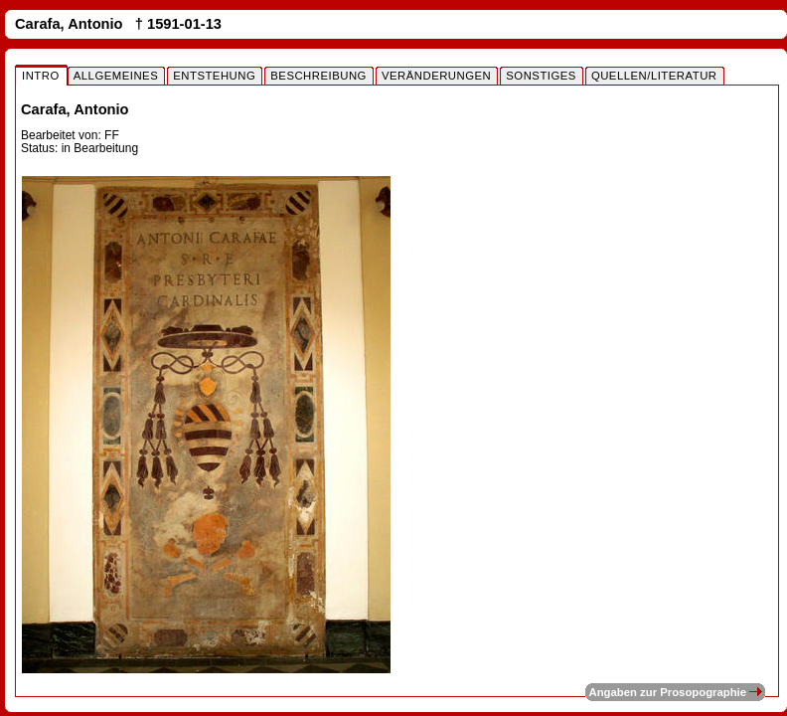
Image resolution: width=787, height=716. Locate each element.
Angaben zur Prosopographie (675, 692)
